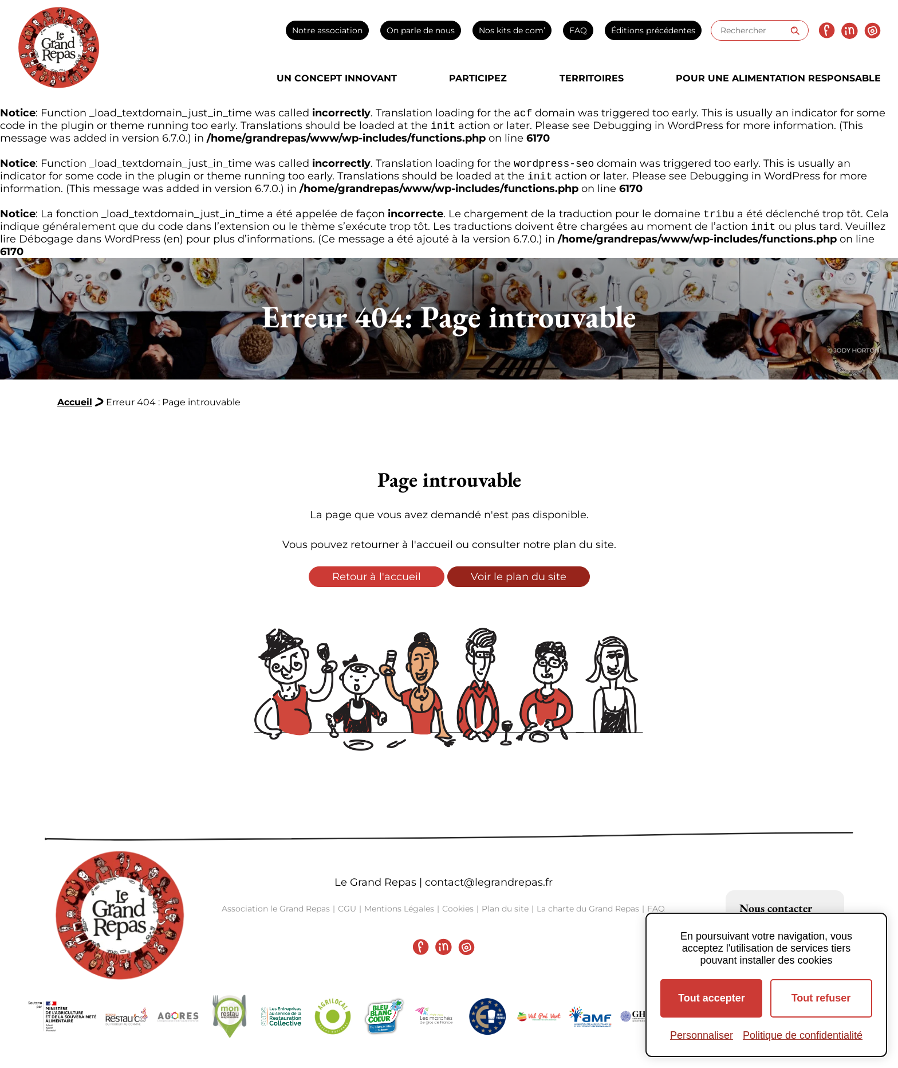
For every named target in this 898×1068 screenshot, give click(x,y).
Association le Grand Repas (276, 915)
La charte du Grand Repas (588, 915)
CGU (347, 915)
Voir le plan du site (518, 583)
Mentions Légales (399, 915)
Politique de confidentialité (802, 1035)
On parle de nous (421, 30)
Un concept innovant (337, 78)
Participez (478, 78)
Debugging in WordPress (658, 128)
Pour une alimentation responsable (778, 78)
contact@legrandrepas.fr (489, 889)
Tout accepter (711, 998)
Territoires (592, 78)
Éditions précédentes (653, 30)
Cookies (458, 915)
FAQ (578, 30)
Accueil (74, 409)
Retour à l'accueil (376, 583)
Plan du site (505, 915)
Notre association (327, 30)
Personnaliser (701, 1035)
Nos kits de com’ (512, 30)
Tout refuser (821, 998)
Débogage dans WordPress (89, 246)
